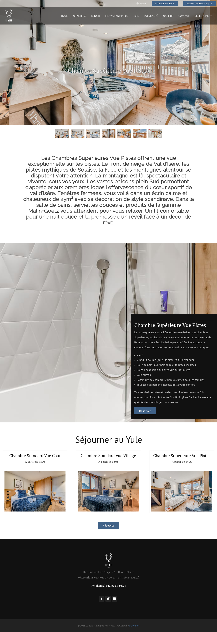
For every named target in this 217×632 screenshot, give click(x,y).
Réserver (145, 411)
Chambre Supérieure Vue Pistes (170, 325)
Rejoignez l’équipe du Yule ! (109, 585)
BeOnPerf (134, 625)
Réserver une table (164, 3)
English (142, 3)
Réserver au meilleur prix (199, 3)
